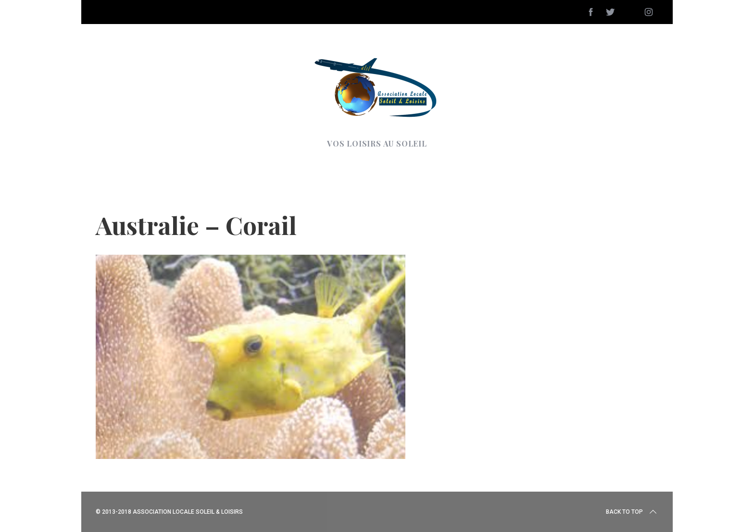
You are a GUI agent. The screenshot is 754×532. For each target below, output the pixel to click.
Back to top (632, 512)
